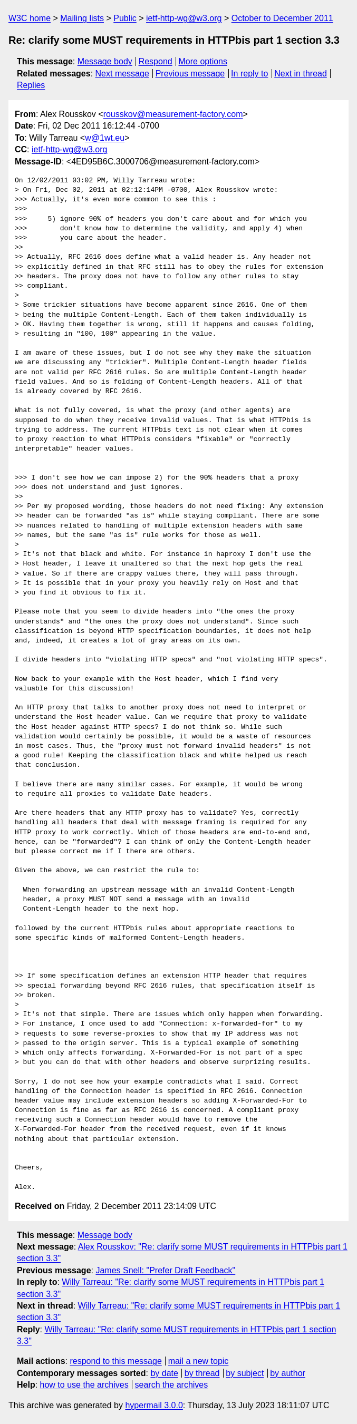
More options (203, 61)
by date (164, 1373)
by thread (202, 1373)
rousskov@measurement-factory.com (173, 114)
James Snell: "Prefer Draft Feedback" (165, 1270)
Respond (155, 61)
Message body (105, 61)
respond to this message (115, 1361)
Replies (31, 85)
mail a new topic (198, 1361)
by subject (245, 1373)
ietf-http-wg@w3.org (183, 18)
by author (287, 1373)
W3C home (29, 18)
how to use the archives (84, 1384)
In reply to (249, 73)
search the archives (171, 1384)
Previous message (190, 73)
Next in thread (300, 73)
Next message (122, 73)
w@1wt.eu (104, 137)
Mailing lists (82, 18)
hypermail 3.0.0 (153, 1405)
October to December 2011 (282, 18)
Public (125, 18)
